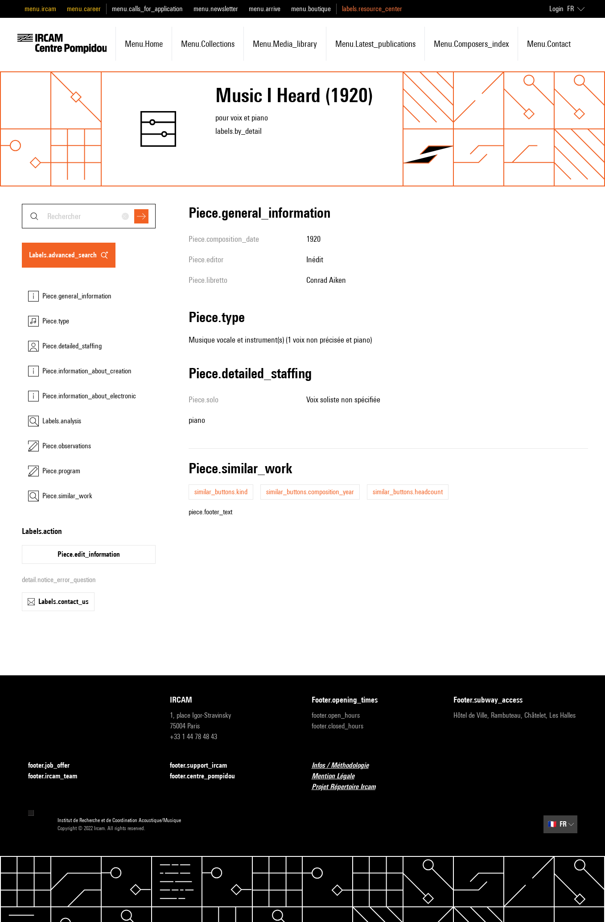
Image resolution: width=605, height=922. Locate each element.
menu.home (144, 44)
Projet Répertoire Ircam (349, 787)
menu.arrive (264, 8)
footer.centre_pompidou (208, 776)
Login (556, 8)
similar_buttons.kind (220, 492)
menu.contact (549, 44)
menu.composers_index (471, 44)
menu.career (84, 8)
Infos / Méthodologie (345, 765)
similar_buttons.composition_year (310, 492)
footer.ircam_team (58, 776)
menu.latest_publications (375, 44)
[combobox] (89, 216)
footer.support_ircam (204, 765)
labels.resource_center (372, 8)
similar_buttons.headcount (408, 492)
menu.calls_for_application (147, 8)
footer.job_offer (54, 765)
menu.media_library (285, 44)
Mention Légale (338, 776)
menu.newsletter (215, 8)
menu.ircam (40, 8)
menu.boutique (311, 8)
